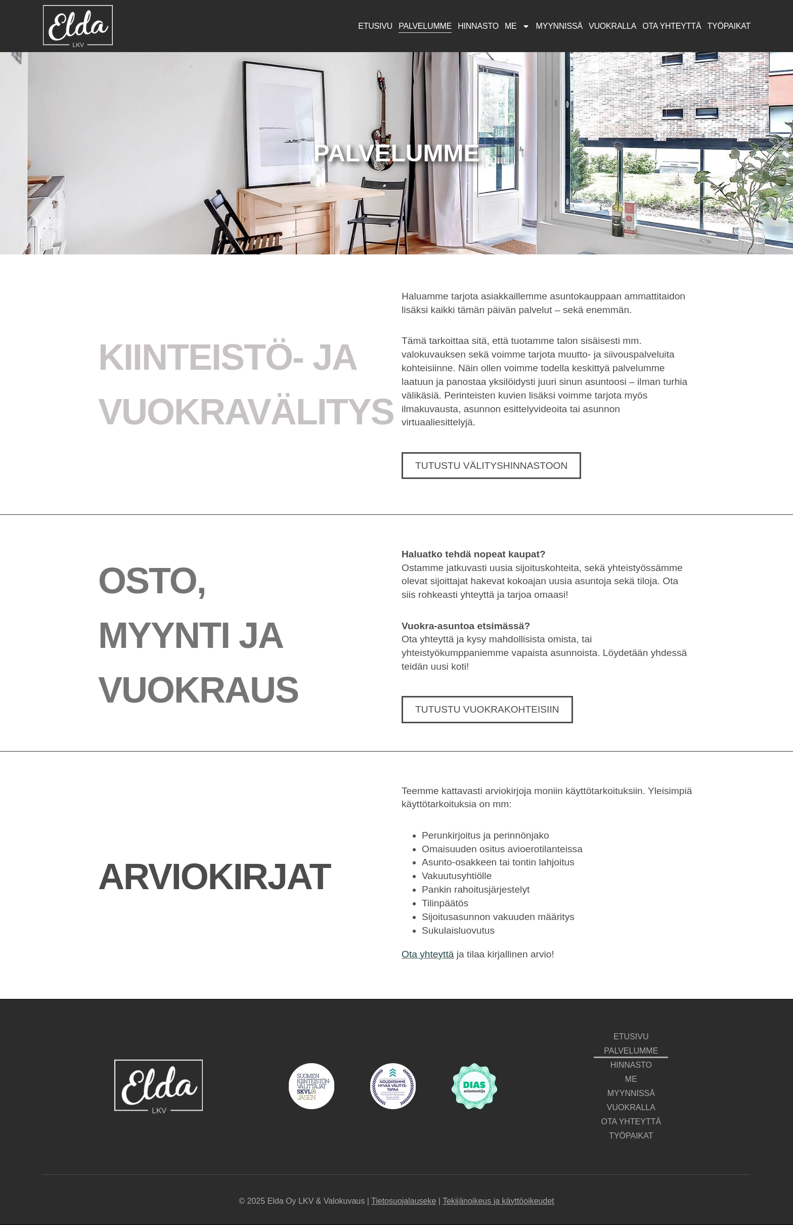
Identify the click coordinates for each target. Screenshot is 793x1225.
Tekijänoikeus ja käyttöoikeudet (498, 1201)
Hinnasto (478, 26)
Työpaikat (729, 26)
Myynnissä (559, 26)
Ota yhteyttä (671, 26)
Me (517, 26)
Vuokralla (612, 26)
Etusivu (375, 26)
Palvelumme (425, 26)
